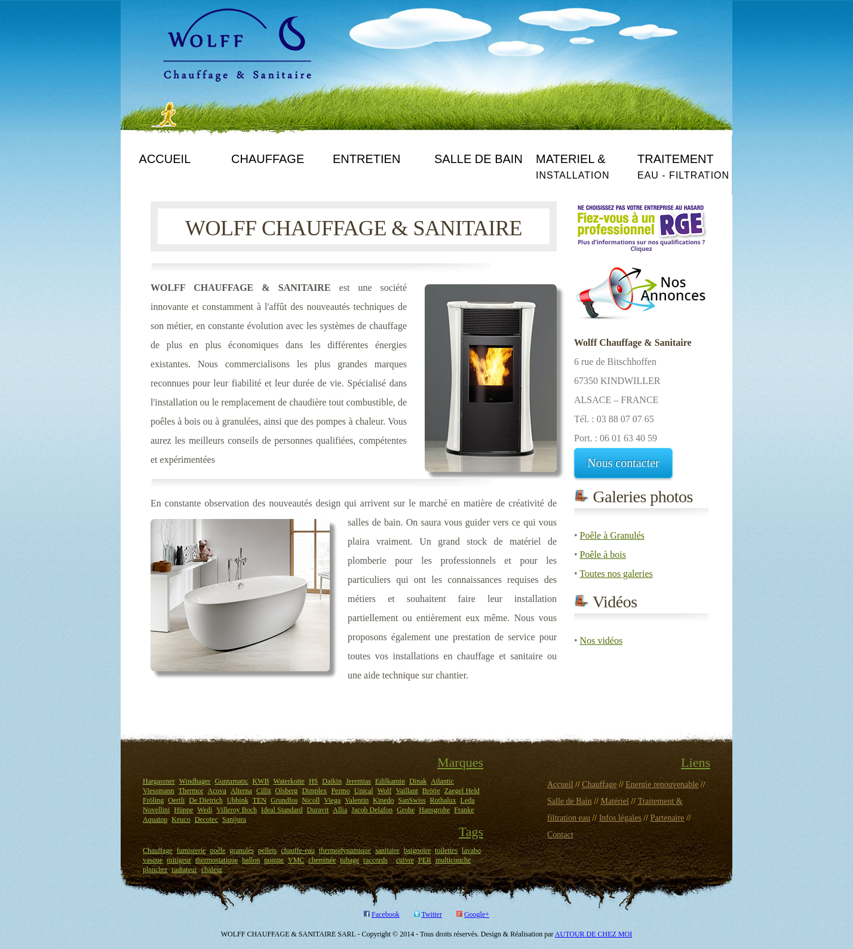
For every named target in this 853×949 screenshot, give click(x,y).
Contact (560, 834)
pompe (274, 860)
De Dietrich (205, 800)
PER (424, 860)
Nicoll (311, 800)
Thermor (191, 791)
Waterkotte (289, 781)
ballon (251, 860)
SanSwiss (412, 800)
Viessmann (158, 791)
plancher (155, 869)
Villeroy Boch (236, 810)
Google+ (476, 914)
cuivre (405, 860)
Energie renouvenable (661, 784)
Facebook (386, 914)
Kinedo (383, 800)
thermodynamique (345, 850)
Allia (340, 810)
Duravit (318, 810)
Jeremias (358, 781)
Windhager (195, 781)
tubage (349, 860)
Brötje (431, 791)
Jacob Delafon (371, 810)
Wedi (204, 810)
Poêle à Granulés (612, 535)
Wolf (385, 791)
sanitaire (387, 850)
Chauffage (158, 850)
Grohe (406, 810)
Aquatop (155, 819)
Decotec (206, 819)
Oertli (176, 800)
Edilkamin (390, 781)
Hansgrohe (434, 810)
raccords (375, 860)
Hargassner (159, 781)
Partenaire (668, 817)
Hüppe (183, 810)
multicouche (453, 860)
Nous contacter (623, 462)
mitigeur (179, 860)
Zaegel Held (462, 791)
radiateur (184, 869)
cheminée (322, 860)
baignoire (417, 850)
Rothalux (443, 800)
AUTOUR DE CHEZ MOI (593, 934)
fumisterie (191, 850)
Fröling (153, 800)
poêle (217, 850)
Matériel (614, 801)
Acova (217, 791)
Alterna (241, 791)
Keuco (180, 819)
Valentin (357, 800)
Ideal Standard (282, 810)
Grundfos (284, 800)
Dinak (417, 781)
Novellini (156, 810)
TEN (259, 800)
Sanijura (234, 819)
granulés (241, 850)
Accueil (560, 784)
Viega (332, 800)
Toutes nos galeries (615, 574)
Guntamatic (231, 781)
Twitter (431, 914)
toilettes (446, 850)
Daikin (332, 781)
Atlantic (442, 781)
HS (313, 781)
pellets (267, 850)
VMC (296, 860)
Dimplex (314, 791)
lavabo (471, 850)
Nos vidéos (601, 640)
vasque (152, 860)
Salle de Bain (569, 801)
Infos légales (620, 817)
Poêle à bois (603, 554)
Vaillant (406, 791)
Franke (464, 810)
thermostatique (216, 860)
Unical (363, 791)
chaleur (211, 869)
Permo (340, 791)
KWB (261, 781)
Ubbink (237, 800)
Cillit (263, 791)
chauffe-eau (297, 850)
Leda (468, 800)
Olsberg (286, 791)
